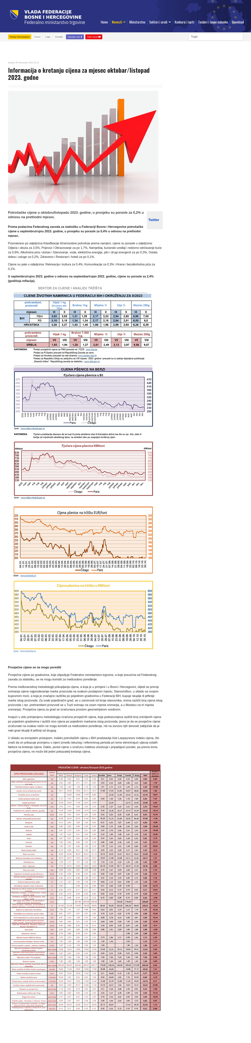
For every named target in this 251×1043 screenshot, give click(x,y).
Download (238, 22)
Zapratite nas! (75, 37)
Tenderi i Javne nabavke (213, 22)
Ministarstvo (137, 22)
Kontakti (59, 37)
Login (47, 37)
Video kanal (94, 37)
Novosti (117, 22)
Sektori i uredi (158, 22)
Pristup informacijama (20, 37)
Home (104, 22)
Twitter (153, 220)
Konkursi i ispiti (184, 22)
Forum (37, 37)
